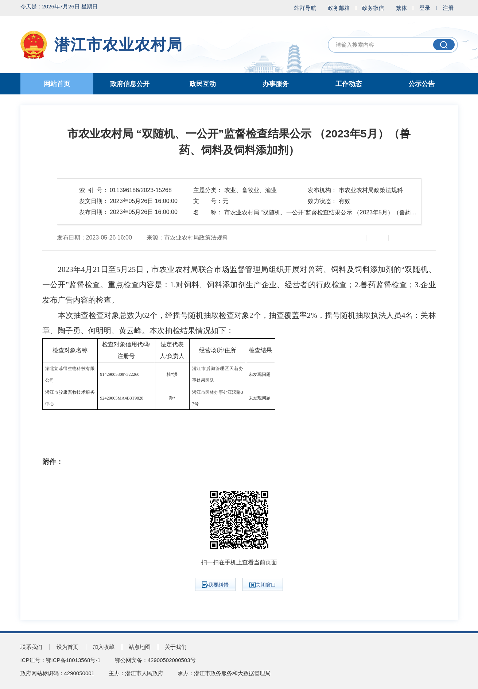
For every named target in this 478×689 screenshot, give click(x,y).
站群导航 (305, 8)
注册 (448, 8)
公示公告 (421, 83)
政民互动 (203, 83)
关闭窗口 (262, 585)
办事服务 (276, 83)
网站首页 (57, 83)
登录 (424, 8)
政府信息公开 (129, 83)
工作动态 (348, 83)
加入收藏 (103, 647)
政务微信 (373, 8)
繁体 (401, 8)
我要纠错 (215, 584)
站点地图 (140, 647)
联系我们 (31, 647)
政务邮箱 (339, 8)
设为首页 (67, 647)
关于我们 (176, 647)
